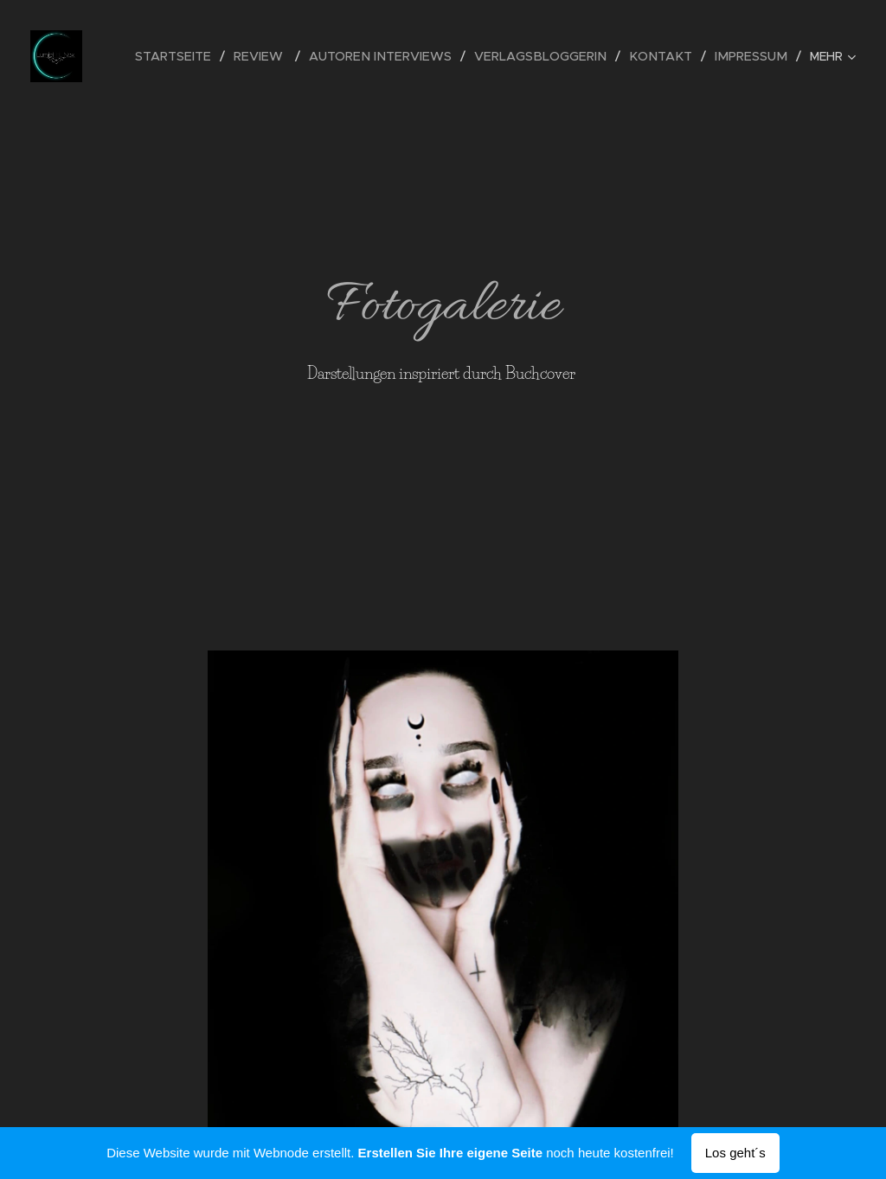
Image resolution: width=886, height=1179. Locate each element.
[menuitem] (200, 56)
